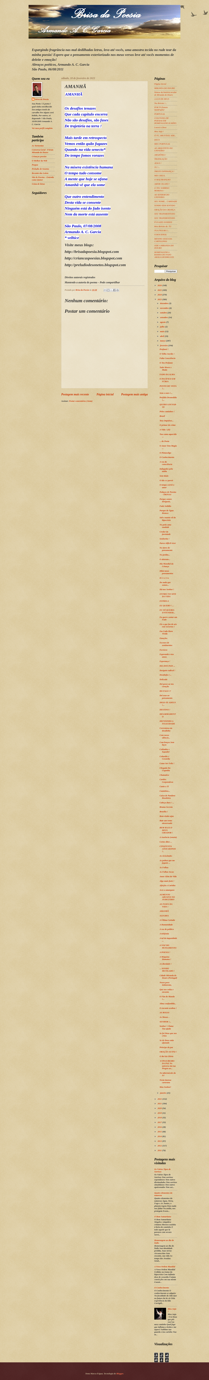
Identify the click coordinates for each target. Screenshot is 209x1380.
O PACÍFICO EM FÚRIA (167, 380)
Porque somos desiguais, (166, 500)
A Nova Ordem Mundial (164, 1266)
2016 (160, 1127)
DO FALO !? (165, 691)
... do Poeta (164, 441)
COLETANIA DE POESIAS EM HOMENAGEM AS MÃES (165, 120)
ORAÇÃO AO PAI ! (168, 1052)
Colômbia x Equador (165, 750)
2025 (160, 290)
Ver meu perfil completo (42, 128)
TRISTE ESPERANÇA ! (164, 171)
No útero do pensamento (166, 549)
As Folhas (164, 867)
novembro (164, 308)
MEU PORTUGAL (162, 144)
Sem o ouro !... (166, 393)
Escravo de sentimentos (166, 644)
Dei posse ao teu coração (167, 685)
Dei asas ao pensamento (166, 696)
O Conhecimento (167, 457)
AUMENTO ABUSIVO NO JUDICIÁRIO (167, 897)
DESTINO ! (165, 710)
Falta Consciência (167, 358)
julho (162, 327)
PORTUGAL (159, 114)
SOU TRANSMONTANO (164, 214)
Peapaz (35, 165)
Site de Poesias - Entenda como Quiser (43, 178)
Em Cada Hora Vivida (166, 632)
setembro (164, 317)
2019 (160, 1113)
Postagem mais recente (75, 394)
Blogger (119, 1373)
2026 (160, 285)
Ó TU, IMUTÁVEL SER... (165, 135)
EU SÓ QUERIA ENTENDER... (167, 611)
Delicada (163, 679)
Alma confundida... (168, 1003)
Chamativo (164, 775)
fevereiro (164, 345)
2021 (160, 1103)
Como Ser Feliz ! (167, 763)
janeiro (163, 1093)
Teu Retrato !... (160, 103)
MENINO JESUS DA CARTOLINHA (163, 240)
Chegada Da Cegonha (165, 769)
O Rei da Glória (166, 1056)
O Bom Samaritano (162, 1216)
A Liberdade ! (165, 964)
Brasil (162, 416)
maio (162, 331)
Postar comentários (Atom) (80, 401)
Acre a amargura (167, 890)
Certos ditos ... (166, 842)
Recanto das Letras (40, 173)
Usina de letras (38, 184)
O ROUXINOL (160, 234)
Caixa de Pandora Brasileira (167, 796)
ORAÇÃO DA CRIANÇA (164, 210)
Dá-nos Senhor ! (167, 589)
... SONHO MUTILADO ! (167, 969)
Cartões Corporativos (166, 780)
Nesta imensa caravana (165, 1081)
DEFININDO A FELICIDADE (167, 722)
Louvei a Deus (160, 127)
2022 (160, 1099)
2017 (160, 1122)
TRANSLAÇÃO (160, 159)
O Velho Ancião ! (167, 354)
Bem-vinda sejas (167, 816)
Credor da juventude (165, 533)
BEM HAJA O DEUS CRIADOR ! (166, 830)
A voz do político (167, 929)
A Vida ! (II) (165, 430)
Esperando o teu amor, (167, 655)
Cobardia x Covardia (165, 757)
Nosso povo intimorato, (166, 983)
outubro (163, 313)
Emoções (163, 638)
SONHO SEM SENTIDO (164, 205)
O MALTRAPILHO (162, 180)
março (163, 341)
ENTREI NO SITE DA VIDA (168, 595)
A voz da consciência (166, 463)
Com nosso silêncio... (165, 736)
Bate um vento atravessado (166, 821)
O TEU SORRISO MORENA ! (161, 189)
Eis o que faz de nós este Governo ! (168, 625)
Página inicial (105, 394)
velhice (73, 238)
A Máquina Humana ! (165, 958)
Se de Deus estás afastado (167, 1041)
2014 (160, 1136)
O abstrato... (165, 559)
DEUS (157, 140)
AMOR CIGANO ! (162, 184)
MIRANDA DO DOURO (164, 88)
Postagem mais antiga (134, 394)
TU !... (157, 167)
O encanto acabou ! (168, 1008)
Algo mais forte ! (167, 881)
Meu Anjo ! (159, 131)
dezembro (164, 303)
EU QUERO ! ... (167, 605)
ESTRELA (164, 601)
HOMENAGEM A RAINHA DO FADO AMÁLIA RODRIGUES (164, 254)
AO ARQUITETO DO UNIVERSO (163, 149)
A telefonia (164, 934)
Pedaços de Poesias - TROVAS (168, 493)
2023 (160, 299)
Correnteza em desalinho (166, 729)
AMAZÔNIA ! (160, 155)
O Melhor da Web (39, 161)
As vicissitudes (166, 856)
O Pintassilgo (165, 453)
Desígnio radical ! (167, 670)
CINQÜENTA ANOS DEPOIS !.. (168, 848)
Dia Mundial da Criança (166, 565)
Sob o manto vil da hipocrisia (168, 518)
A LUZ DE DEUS (161, 99)
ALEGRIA (164, 916)
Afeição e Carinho (167, 885)
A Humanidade (166, 925)
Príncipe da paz (166, 1047)
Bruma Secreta (166, 807)
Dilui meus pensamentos (166, 572)
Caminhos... (165, 791)
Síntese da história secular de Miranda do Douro (165, 93)
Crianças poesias (39, 156)
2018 (160, 1117)
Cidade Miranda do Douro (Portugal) (168, 976)
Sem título (164, 476)
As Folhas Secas (167, 872)
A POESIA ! (165, 952)
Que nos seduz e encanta (167, 990)
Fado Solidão (165, 506)
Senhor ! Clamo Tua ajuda (166, 1027)
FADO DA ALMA (167, 374)
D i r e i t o (164, 578)
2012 (160, 1146)
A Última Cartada (167, 920)
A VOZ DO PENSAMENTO (168, 946)
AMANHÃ (164, 911)
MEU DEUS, (159, 175)
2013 (160, 1141)
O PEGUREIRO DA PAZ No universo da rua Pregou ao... (168, 1065)
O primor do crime (168, 425)
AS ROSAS (164, 1012)
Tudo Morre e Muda (165, 368)
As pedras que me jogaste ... (167, 861)
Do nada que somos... (165, 583)
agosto (163, 322)
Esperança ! (165, 661)
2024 (160, 295)
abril (162, 336)
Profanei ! (164, 349)
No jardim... (165, 555)
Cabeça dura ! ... (167, 803)
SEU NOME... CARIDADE (165, 201)
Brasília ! (164, 811)
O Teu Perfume (166, 363)
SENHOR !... (165, 1022)
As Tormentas (38, 146)
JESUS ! (157, 163)
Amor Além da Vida (168, 876)
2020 (160, 1108)
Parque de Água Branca (167, 511)
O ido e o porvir (166, 480)
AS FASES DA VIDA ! (166, 905)
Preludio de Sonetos (40, 169)
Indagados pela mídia (166, 470)
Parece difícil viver (168, 543)
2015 (160, 1132)
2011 (160, 1150)
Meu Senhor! (165, 1087)
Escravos (163, 650)
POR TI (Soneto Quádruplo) (161, 108)
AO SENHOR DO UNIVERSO (161, 196)
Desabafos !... (165, 675)
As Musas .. (165, 1017)
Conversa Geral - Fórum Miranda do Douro (42, 151)
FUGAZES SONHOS (163, 222)
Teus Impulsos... (167, 421)
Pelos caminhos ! (167, 411)
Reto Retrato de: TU (162, 226)
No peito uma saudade (165, 526)
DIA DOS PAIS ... (167, 666)
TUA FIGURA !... (161, 230)
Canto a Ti (164, 786)
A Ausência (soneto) (168, 837)
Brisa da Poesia (42, 99)
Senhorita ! (164, 539)
